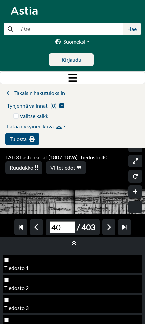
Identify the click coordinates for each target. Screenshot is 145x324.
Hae (132, 29)
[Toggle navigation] (72, 77)
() (35, 105)
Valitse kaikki (35, 116)
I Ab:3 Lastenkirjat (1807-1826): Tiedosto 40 (56, 157)
